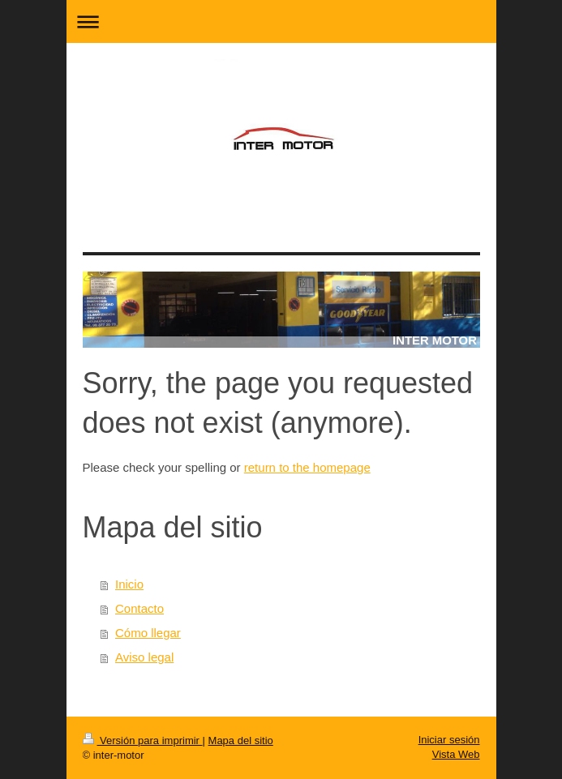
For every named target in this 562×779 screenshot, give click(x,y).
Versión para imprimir (143, 740)
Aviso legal (144, 657)
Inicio (129, 584)
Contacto (139, 608)
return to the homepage (307, 467)
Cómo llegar (148, 633)
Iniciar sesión (449, 740)
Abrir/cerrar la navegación (281, 21)
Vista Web (456, 754)
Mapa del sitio (240, 740)
